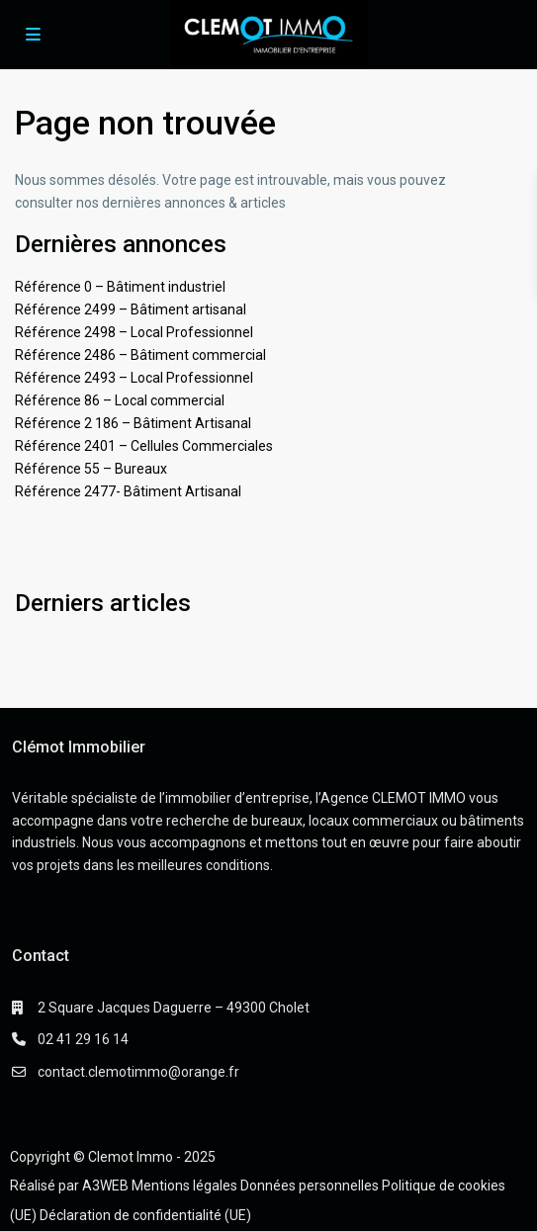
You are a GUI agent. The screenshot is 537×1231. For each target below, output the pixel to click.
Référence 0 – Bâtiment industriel (120, 287)
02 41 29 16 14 (83, 1039)
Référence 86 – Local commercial (119, 400)
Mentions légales (184, 1185)
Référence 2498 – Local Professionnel (134, 332)
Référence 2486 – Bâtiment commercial (140, 355)
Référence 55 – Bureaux (91, 469)
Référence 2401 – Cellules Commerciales (144, 446)
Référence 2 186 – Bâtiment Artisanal (133, 423)
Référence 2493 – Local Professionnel (134, 378)
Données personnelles (309, 1185)
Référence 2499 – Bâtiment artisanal (130, 309)
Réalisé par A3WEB (69, 1185)
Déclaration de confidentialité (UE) (145, 1215)
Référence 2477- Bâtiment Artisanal (128, 491)
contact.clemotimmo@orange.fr (138, 1072)
